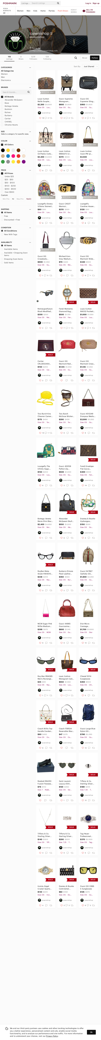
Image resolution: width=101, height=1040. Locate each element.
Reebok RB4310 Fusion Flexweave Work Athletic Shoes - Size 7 (45, 782)
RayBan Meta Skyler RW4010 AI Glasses (44, 572)
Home (43, 11)
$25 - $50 (7, 179)
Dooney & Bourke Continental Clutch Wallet (66, 887)
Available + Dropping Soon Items (14, 254)
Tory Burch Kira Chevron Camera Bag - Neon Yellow (45, 415)
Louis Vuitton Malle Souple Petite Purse (43, 100)
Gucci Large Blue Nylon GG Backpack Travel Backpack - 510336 (87, 730)
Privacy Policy (52, 1036)
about (84, 58)
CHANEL (6, 122)
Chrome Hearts (9, 125)
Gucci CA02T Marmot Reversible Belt (65, 205)
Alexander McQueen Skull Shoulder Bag (65, 520)
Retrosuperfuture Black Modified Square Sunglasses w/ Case (45, 310)
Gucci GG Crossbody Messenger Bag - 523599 (45, 257)
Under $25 (7, 176)
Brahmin (6, 109)
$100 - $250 (8, 186)
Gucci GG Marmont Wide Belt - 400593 (86, 257)
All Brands (7, 97)
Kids (35, 11)
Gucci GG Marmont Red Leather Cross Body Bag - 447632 (65, 362)
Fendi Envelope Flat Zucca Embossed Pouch (87, 467)
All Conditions (9, 231)
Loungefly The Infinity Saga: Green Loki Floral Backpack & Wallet (45, 467)
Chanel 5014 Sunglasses (85, 677)
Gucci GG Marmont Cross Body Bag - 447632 (86, 362)
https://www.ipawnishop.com (45, 51)
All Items (6, 212)
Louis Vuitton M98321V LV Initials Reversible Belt (65, 152)
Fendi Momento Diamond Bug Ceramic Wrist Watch (66, 310)
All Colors (7, 144)
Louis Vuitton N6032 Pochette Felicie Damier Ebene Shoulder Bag (87, 310)
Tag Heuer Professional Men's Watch (85, 835)
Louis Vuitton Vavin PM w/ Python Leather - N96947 (87, 152)
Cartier (6, 118)
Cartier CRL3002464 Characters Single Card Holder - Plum (44, 362)
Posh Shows (63, 11)
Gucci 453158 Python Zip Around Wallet (65, 467)
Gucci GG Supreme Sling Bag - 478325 (86, 100)
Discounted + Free (10, 220)
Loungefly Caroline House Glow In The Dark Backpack (87, 205)
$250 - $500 (8, 189)
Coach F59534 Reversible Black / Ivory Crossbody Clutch (66, 730)
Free (4, 216)
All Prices (7, 173)
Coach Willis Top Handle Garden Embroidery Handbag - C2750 (45, 730)
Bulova (6, 112)
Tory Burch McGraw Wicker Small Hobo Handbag (66, 415)
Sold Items (7, 262)
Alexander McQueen (11, 100)
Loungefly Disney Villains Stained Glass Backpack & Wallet (45, 205)
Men (28, 11)
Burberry (6, 115)
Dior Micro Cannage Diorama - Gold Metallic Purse (87, 625)
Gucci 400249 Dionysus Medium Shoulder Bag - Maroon (88, 415)
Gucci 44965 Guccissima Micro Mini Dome (66, 625)
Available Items (9, 249)
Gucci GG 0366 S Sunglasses (87, 887)
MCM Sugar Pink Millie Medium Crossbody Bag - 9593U (45, 625)
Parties (52, 11)
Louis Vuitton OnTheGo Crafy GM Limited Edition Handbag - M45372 (45, 152)
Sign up (96, 3)
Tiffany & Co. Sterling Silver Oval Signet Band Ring (87, 782)
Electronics (6, 80)
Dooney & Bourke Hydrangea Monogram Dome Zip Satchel (87, 520)
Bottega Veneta (9, 106)
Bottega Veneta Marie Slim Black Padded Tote (45, 520)
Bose (5, 103)
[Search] (43, 3)
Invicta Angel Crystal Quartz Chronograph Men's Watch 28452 (44, 887)
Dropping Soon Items (12, 259)
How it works (74, 11)
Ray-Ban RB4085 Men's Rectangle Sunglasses (45, 677)
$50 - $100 (8, 183)
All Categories (7, 71)
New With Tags (9, 234)
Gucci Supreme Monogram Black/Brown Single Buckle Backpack (66, 100)
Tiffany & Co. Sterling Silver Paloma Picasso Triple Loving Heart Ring (66, 835)
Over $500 (7, 192)
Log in (88, 3)
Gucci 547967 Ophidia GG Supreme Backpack (86, 572)
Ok (91, 1032)
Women (20, 11)
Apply (28, 199)
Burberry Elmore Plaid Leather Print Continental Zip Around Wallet (66, 572)
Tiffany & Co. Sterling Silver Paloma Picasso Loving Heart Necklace (44, 835)
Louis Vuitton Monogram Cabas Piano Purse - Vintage (66, 677)
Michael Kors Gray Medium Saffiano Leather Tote (66, 257)
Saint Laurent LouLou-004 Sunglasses (65, 782)
